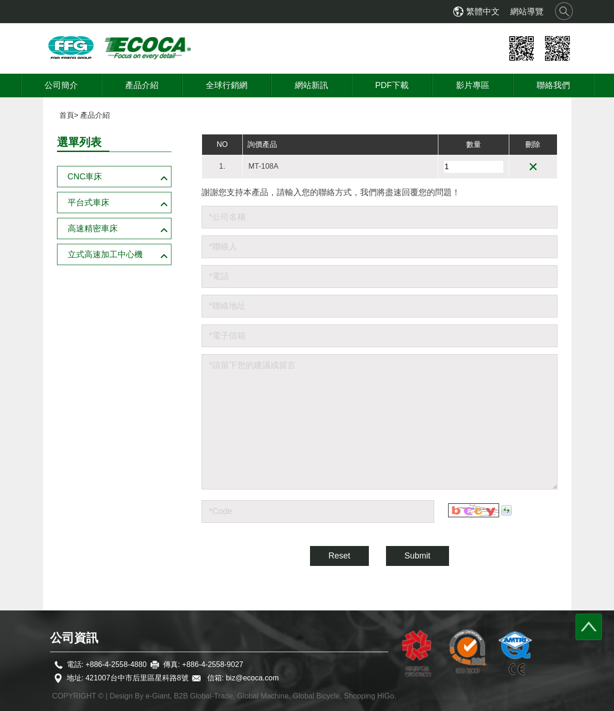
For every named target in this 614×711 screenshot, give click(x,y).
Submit (417, 555)
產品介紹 (141, 85)
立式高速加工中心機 (105, 254)
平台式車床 (88, 202)
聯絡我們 (553, 85)
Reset (339, 555)
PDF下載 (392, 85)
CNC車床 (85, 176)
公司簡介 (61, 85)
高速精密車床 (93, 228)
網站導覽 (527, 11)
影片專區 (472, 85)
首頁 (66, 115)
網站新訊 (311, 85)
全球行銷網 (226, 85)
